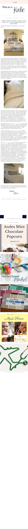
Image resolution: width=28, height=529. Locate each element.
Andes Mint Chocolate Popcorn (14, 252)
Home (14, 215)
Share (14, 201)
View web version (14, 218)
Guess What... (14, 312)
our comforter (7, 142)
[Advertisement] (14, 396)
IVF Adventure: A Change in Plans (14, 372)
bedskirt (2, 157)
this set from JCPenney (14, 123)
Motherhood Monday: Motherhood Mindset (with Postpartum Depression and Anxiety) (14, 283)
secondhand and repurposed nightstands (11, 65)
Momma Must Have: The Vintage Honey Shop (14, 342)
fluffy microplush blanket (16, 130)
